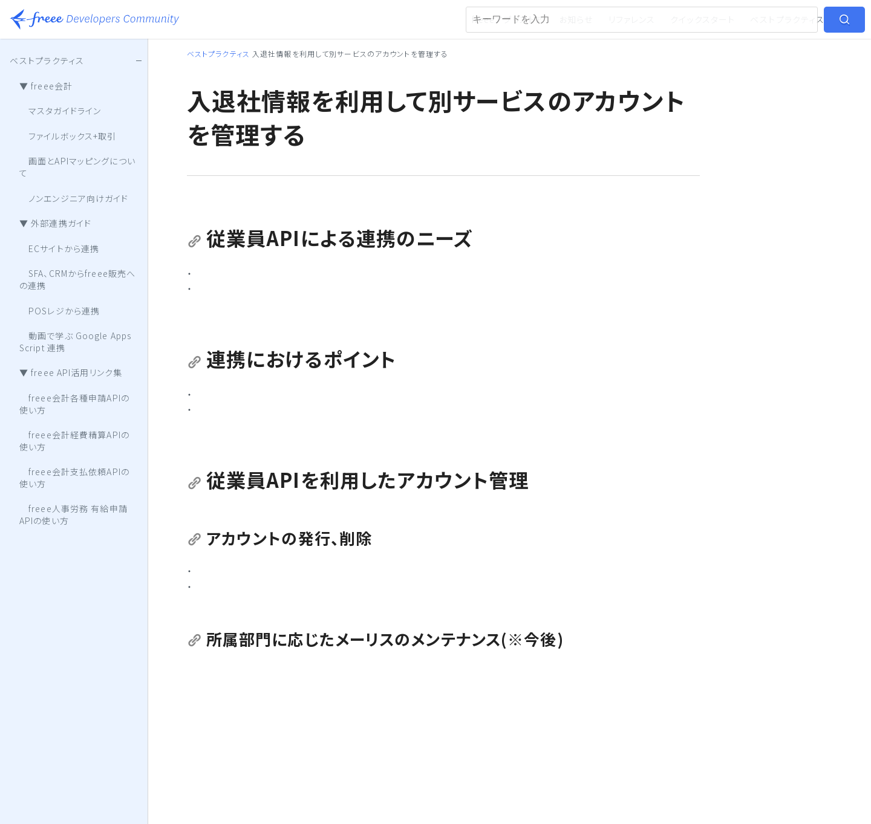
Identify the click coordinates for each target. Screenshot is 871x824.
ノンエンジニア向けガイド (74, 198)
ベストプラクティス (787, 19)
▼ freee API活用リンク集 (70, 372)
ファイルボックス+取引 (67, 136)
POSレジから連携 (59, 311)
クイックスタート (702, 19)
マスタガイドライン (60, 111)
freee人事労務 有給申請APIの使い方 (73, 514)
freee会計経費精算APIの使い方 (74, 441)
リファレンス (632, 19)
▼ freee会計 (46, 86)
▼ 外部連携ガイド (55, 223)
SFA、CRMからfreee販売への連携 (77, 279)
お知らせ (576, 19)
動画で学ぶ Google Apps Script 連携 (75, 341)
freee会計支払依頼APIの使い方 (74, 478)
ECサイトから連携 (59, 248)
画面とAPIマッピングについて (77, 167)
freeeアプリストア (508, 19)
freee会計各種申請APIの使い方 (74, 404)
